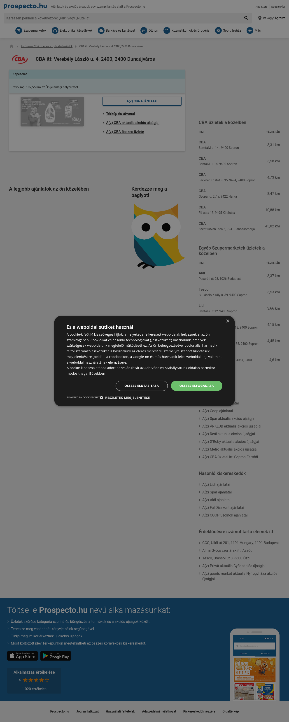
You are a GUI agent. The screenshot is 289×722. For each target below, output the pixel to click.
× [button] (227, 321)
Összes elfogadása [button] (196, 385)
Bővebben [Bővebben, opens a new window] (97, 373)
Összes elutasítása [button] (141, 385)
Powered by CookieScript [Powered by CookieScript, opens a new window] (83, 397)
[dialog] (144, 361)
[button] (125, 397)
